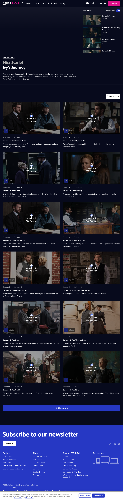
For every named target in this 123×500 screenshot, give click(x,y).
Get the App (98, 453)
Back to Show (8, 58)
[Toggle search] (22, 3)
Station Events (39, 472)
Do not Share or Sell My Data (43, 491)
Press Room (38, 460)
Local (37, 3)
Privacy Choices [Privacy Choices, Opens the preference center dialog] (85, 495)
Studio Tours (38, 466)
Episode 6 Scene (108, 51)
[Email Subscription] (87, 3)
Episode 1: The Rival (71, 390)
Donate (114, 3)
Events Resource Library (13, 469)
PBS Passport (68, 463)
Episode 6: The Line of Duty (14, 141)
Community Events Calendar (14, 466)
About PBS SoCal (40, 456)
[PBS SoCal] (11, 3)
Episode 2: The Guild (11, 390)
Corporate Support (70, 469)
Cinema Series (39, 463)
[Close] (120, 495)
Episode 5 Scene (108, 39)
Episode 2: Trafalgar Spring (14, 240)
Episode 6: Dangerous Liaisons (15, 290)
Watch (29, 3)
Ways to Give (68, 460)
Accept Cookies (98, 495)
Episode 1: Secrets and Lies (74, 240)
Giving (62, 3)
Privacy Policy (23, 491)
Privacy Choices (65, 491)
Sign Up (9, 443)
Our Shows (7, 456)
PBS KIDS (7, 463)
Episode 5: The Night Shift (74, 141)
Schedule (101, 3)
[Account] (93, 3)
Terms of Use (8, 491)
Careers (36, 469)
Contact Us (37, 475)
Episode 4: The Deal (11, 340)
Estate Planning (69, 466)
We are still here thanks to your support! (76, 476)
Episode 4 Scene (108, 16)
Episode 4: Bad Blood (11, 191)
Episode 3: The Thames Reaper (75, 340)
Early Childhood (49, 3)
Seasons (111, 96)
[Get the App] (106, 460)
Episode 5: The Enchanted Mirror (76, 290)
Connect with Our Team (72, 472)
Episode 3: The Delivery (72, 191)
